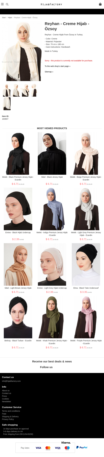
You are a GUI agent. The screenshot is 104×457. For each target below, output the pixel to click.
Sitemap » (49, 72)
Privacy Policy (8, 419)
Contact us (6, 393)
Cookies (5, 399)
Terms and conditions (11, 411)
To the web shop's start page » (57, 66)
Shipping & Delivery (10, 416)
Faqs (4, 414)
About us (5, 390)
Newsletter (6, 401)
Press (4, 396)
